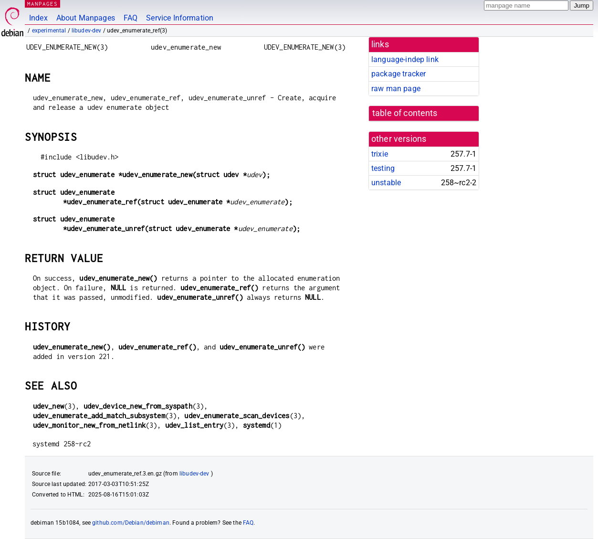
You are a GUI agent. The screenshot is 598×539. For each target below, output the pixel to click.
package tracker (398, 73)
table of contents (405, 113)
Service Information (179, 17)
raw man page (395, 88)
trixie (379, 154)
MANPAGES (42, 3)
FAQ (130, 17)
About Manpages (85, 17)
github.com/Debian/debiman (130, 522)
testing (383, 168)
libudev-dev (87, 30)
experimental (49, 30)
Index (38, 17)
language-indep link (405, 59)
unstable (386, 182)
